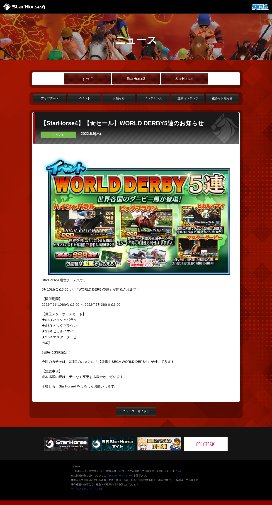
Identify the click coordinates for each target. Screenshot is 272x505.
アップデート (50, 98)
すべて (87, 79)
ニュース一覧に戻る (136, 411)
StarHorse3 (136, 79)
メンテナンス (153, 98)
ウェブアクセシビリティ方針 (87, 489)
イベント (84, 98)
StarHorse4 (184, 79)
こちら (178, 471)
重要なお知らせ (222, 98)
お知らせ (119, 98)
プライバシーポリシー (118, 475)
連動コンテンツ (187, 98)
